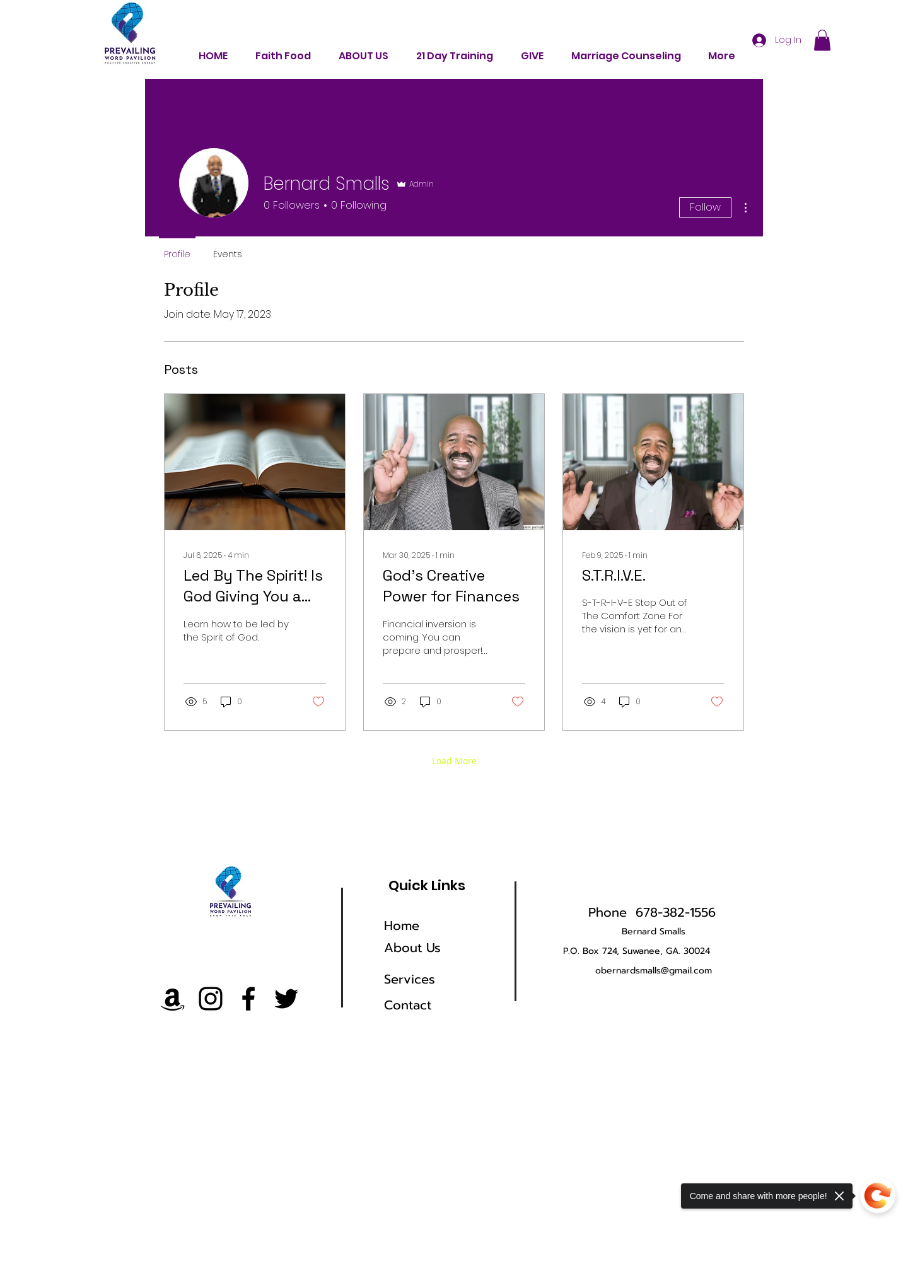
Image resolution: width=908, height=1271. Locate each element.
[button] (822, 40)
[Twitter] (286, 998)
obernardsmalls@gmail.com (653, 970)
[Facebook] (248, 998)
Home (401, 925)
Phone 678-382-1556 (652, 912)
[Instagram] (210, 998)
